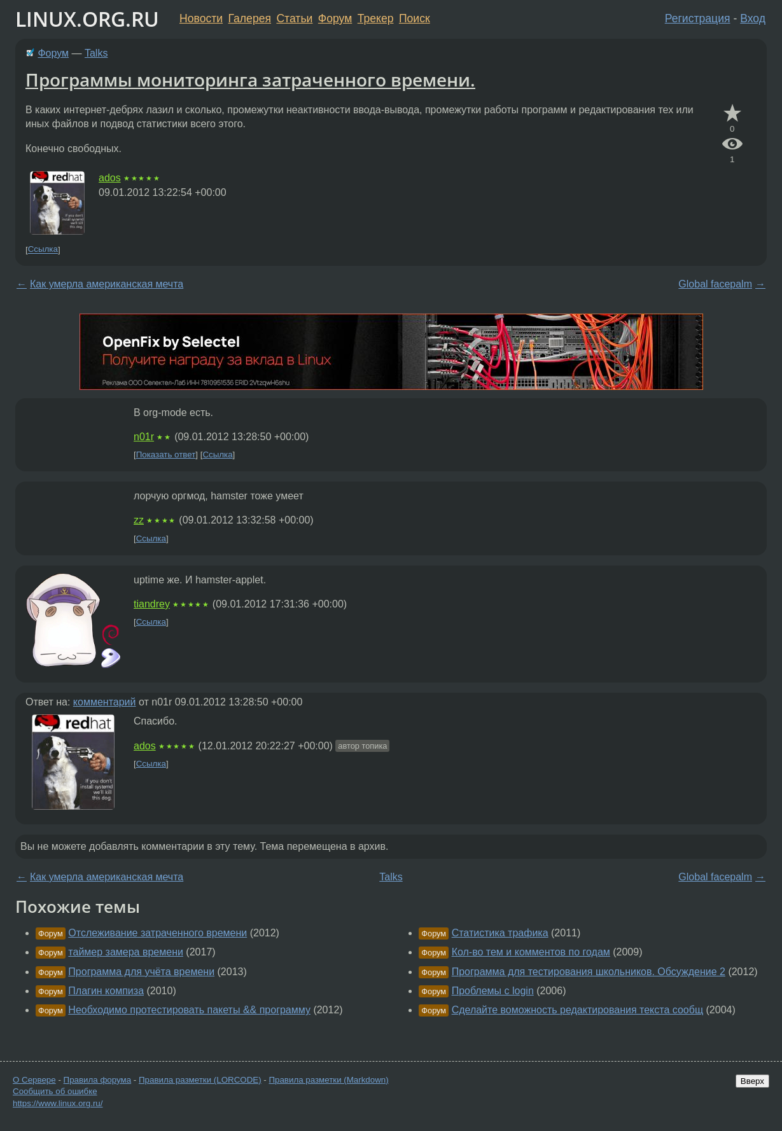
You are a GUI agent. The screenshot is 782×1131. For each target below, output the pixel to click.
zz (139, 520)
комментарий (104, 702)
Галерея (249, 18)
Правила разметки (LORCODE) (200, 1080)
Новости (201, 18)
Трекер (376, 18)
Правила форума (98, 1080)
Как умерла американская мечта (106, 284)
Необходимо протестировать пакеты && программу (189, 1009)
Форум (335, 18)
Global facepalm (715, 284)
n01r (144, 436)
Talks (96, 53)
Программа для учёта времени (141, 971)
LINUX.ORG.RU (87, 18)
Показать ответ (166, 454)
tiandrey (152, 604)
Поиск (414, 18)
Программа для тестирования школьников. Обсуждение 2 (588, 971)
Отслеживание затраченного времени (157, 932)
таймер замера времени (125, 952)
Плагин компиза (106, 990)
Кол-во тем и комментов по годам (531, 952)
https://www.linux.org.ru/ (57, 1103)
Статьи (294, 18)
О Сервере (34, 1080)
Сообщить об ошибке (55, 1091)
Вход (752, 18)
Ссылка (43, 249)
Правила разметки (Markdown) (328, 1080)
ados (110, 177)
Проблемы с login (493, 990)
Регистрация (697, 18)
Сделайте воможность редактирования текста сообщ (577, 1009)
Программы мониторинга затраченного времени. (250, 79)
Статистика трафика (500, 932)
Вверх (752, 1081)
